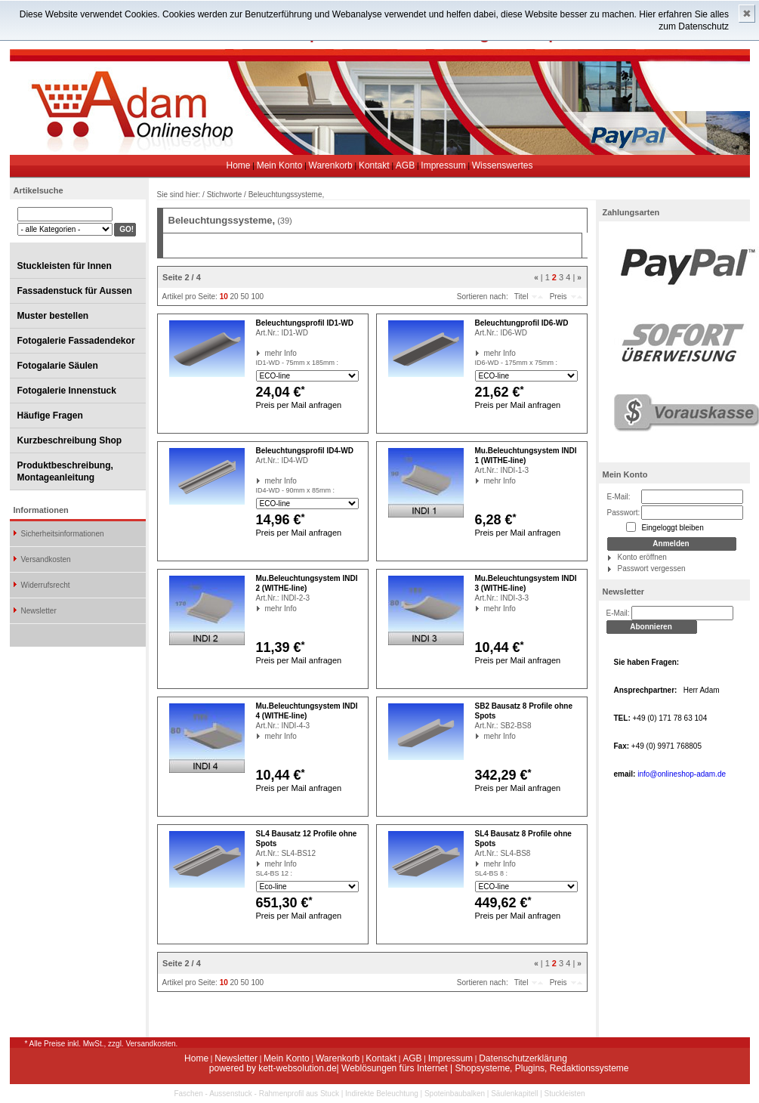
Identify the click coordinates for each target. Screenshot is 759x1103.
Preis (558, 296)
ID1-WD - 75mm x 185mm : (297, 362)
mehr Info (265, 353)
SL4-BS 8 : (491, 873)
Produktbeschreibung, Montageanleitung (65, 471)
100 (257, 296)
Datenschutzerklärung (523, 1058)
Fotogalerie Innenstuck (66, 390)
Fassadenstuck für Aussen (74, 291)
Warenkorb (331, 165)
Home (239, 165)
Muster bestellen (53, 316)
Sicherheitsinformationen (62, 534)
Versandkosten (46, 559)
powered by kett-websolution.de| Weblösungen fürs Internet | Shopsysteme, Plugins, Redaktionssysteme (419, 1068)
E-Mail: (619, 497)
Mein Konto (280, 165)
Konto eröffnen (642, 557)
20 (234, 296)
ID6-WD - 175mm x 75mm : (516, 362)
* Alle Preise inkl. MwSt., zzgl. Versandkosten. (101, 1044)
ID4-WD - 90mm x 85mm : (295, 490)
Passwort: (623, 512)
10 (224, 296)
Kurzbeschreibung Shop (69, 440)
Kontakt (374, 165)
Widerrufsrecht (45, 585)
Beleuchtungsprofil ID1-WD (304, 323)
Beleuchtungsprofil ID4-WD (304, 450)
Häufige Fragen (50, 415)
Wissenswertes (502, 165)
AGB (405, 165)
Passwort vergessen (652, 568)
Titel (521, 296)
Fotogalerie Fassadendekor (76, 340)
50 (244, 296)
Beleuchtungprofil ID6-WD (522, 323)
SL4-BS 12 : (274, 873)
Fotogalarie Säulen (57, 365)
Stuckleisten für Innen (64, 266)
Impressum (443, 165)
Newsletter (39, 611)
